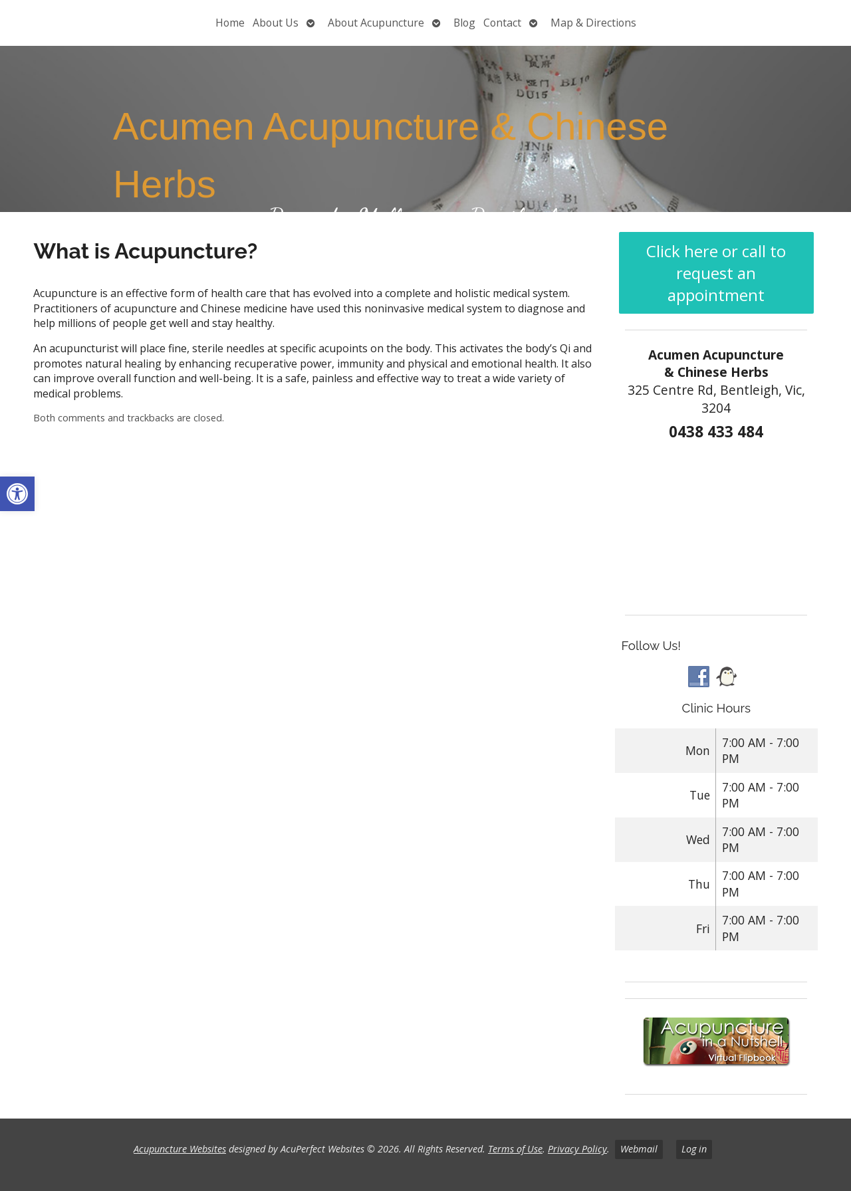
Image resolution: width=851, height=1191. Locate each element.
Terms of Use (515, 1148)
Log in (694, 1148)
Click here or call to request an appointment (716, 273)
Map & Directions (593, 22)
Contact (502, 22)
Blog (464, 22)
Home (230, 22)
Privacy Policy (577, 1148)
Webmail (639, 1148)
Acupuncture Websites (180, 1148)
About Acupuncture (376, 22)
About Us (276, 22)
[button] (17, 494)
